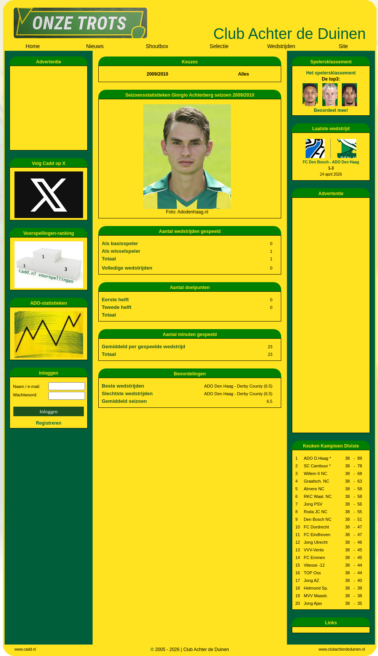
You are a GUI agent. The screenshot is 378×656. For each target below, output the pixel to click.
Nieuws (95, 46)
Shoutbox (157, 46)
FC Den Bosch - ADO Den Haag (331, 162)
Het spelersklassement (331, 73)
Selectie (219, 46)
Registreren (48, 423)
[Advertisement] (50, 108)
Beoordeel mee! (331, 110)
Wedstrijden (281, 46)
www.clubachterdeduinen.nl (342, 649)
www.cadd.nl (25, 649)
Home (33, 46)
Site (343, 46)
